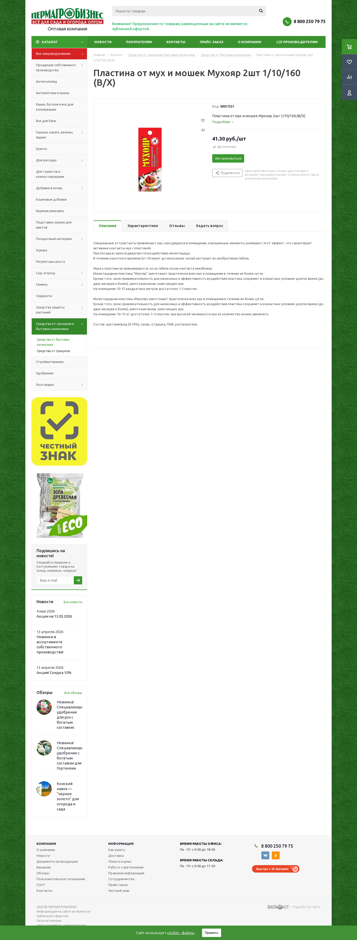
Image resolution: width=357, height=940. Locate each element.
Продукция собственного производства (61, 68)
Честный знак (119, 890)
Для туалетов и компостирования (50, 174)
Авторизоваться (228, 158)
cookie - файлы (180, 933)
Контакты (175, 42)
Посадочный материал (61, 239)
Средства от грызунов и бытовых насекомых (61, 326)
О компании (249, 42)
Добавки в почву (61, 188)
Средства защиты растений (61, 310)
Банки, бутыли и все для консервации (54, 106)
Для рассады (61, 160)
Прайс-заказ (211, 42)
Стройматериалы (50, 361)
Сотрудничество (121, 879)
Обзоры (43, 873)
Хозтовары (61, 384)
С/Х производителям (297, 42)
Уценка (41, 250)
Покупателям (139, 42)
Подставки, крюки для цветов (54, 224)
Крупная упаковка (50, 211)
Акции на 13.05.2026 (54, 616)
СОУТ (41, 884)
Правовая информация (126, 873)
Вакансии (44, 867)
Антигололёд (46, 81)
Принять (211, 932)
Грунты (41, 148)
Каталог (50, 42)
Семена (61, 284)
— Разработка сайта (294, 907)
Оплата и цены (119, 861)
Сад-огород (61, 273)
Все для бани (46, 121)
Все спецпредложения (61, 53)
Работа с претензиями (126, 867)
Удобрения (44, 373)
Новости (103, 42)
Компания (46, 843)
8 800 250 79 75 (310, 21)
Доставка (116, 855)
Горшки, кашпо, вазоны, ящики (61, 135)
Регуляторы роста (50, 261)
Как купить (116, 849)
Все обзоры (73, 692)
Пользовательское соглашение (61, 879)
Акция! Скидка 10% (54, 672)
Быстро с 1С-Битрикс (272, 869)
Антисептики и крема (52, 93)
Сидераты (44, 296)
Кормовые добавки (51, 199)
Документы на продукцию (57, 861)
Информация (121, 843)
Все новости (73, 602)
